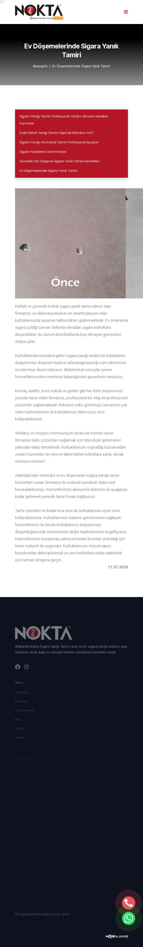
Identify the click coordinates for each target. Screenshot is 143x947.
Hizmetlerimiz (25, 711)
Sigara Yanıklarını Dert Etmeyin (42, 152)
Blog (18, 720)
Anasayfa (40, 66)
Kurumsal (21, 702)
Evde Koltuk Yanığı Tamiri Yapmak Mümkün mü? (56, 133)
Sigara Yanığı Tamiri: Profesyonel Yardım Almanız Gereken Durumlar (63, 120)
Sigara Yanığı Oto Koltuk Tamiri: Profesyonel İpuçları (59, 142)
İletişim (20, 738)
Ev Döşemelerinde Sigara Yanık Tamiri (81, 66)
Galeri (19, 729)
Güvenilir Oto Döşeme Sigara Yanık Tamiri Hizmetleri (59, 161)
